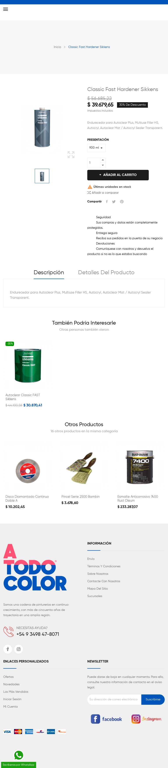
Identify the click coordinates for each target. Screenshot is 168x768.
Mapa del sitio (97, 588)
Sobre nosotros (97, 573)
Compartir (107, 201)
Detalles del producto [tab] (106, 273)
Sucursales (94, 596)
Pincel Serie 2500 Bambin (80, 496)
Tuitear (114, 201)
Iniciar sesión (12, 699)
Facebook (7, 649)
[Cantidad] (93, 163)
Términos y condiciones (103, 566)
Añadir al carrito (119, 175)
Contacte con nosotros (103, 581)
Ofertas (8, 676)
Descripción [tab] (49, 273)
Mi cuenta (10, 706)
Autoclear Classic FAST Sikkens (22, 397)
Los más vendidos (15, 691)
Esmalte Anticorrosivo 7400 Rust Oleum (137, 498)
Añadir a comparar (103, 192)
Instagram (18, 649)
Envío (90, 559)
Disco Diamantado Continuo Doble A (27, 498)
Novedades (11, 684)
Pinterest (122, 201)
